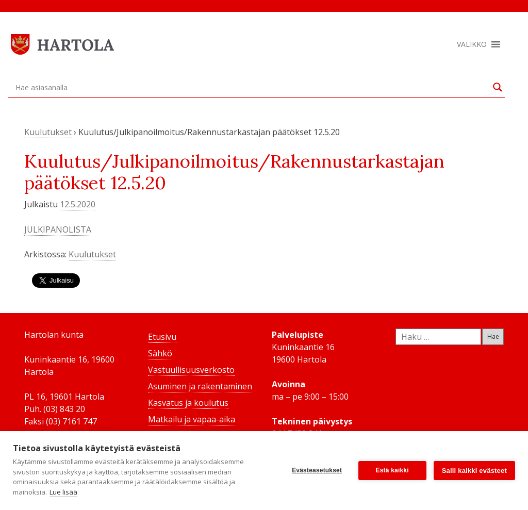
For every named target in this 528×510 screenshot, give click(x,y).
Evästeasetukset (317, 470)
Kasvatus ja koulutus (188, 402)
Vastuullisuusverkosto (191, 369)
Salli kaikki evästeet (474, 470)
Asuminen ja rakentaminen (200, 386)
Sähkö (160, 353)
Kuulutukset (48, 132)
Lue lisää (63, 492)
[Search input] (251, 87)
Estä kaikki (392, 470)
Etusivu (162, 336)
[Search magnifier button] (497, 87)
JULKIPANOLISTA (57, 229)
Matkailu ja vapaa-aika (191, 419)
